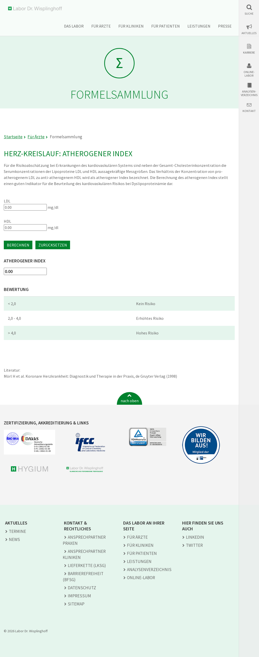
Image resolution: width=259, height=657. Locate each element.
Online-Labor (249, 73)
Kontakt (249, 111)
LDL (7, 200)
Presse (225, 26)
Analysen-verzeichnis (249, 93)
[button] (249, 9)
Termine (17, 531)
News (14, 539)
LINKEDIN (195, 537)
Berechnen (18, 244)
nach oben (130, 400)
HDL (7, 221)
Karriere (249, 52)
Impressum (79, 596)
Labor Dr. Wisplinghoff (36, 9)
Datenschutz (82, 588)
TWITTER (194, 545)
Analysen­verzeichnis (149, 569)
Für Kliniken (131, 26)
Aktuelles (249, 33)
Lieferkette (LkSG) (87, 565)
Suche (249, 13)
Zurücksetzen (52, 244)
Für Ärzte (101, 26)
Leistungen (198, 26)
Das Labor (74, 26)
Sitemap (76, 604)
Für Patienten (165, 26)
